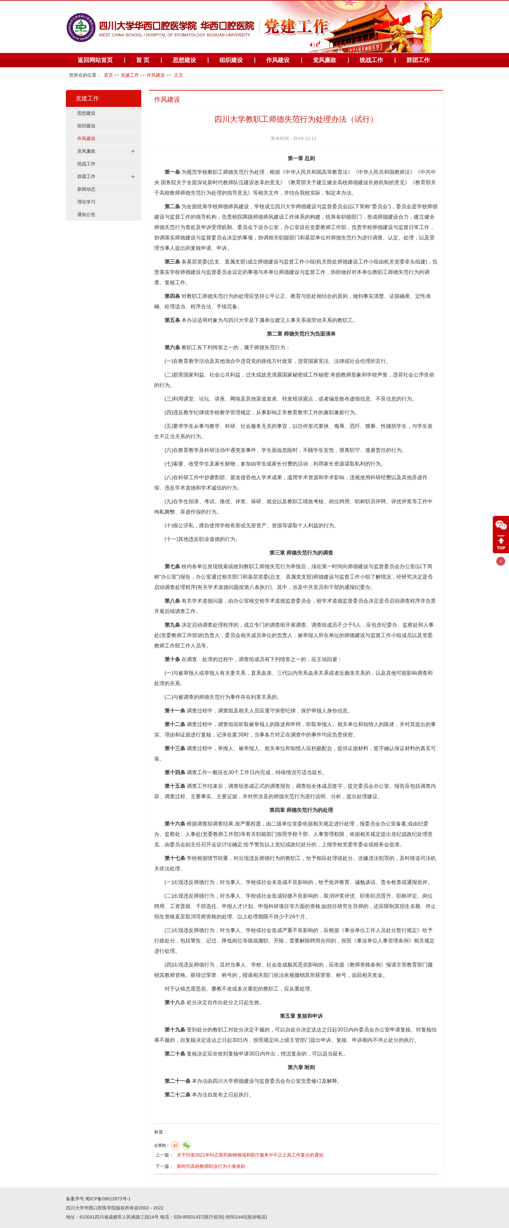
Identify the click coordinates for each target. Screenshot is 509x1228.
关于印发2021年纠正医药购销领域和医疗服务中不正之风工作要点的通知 (250, 1155)
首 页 (142, 60)
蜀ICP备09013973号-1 (108, 1198)
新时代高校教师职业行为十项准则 (211, 1166)
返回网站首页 (95, 60)
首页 (108, 75)
